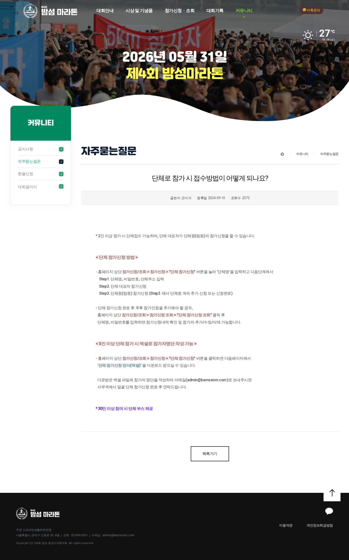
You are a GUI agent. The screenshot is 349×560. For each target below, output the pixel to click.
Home (282, 154)
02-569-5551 (79, 535)
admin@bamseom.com (118, 535)
